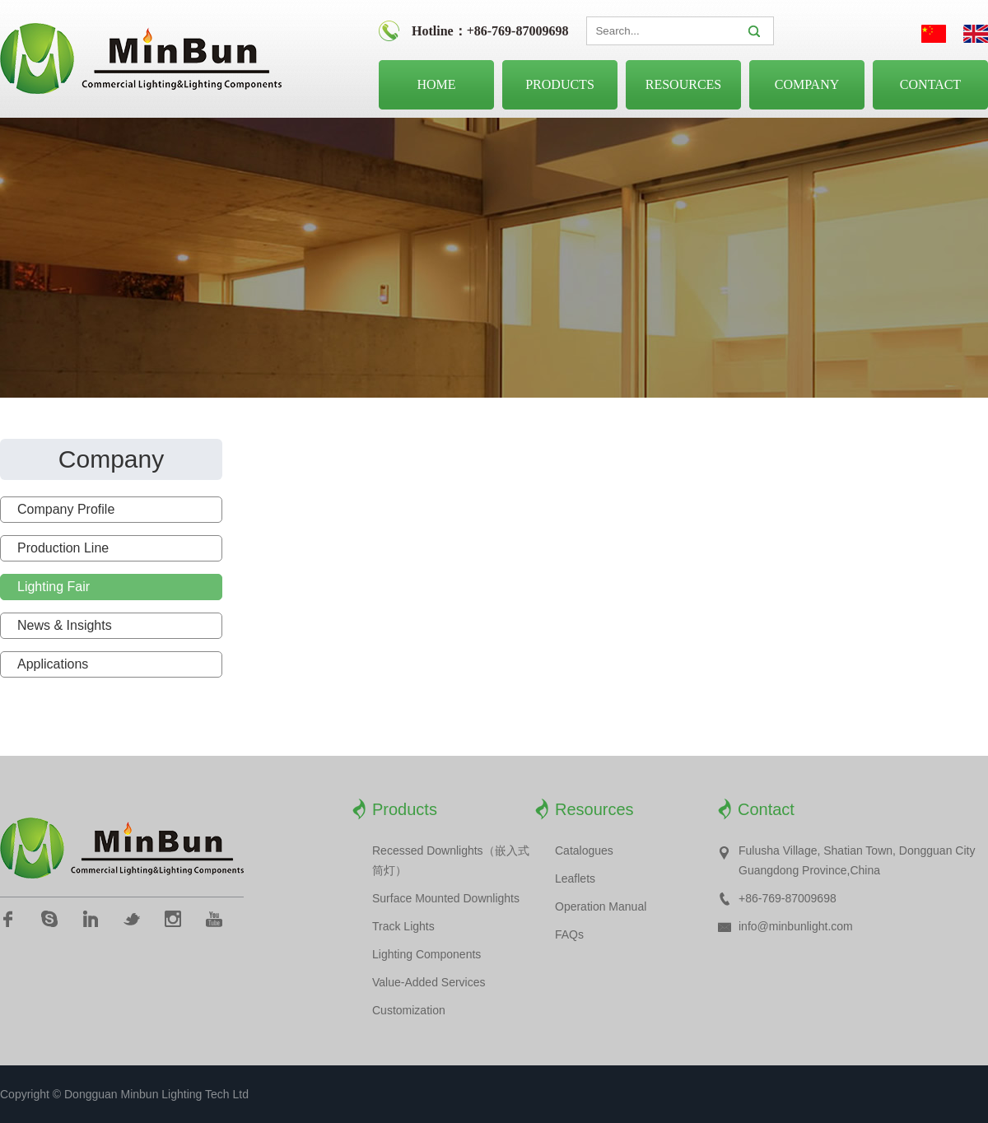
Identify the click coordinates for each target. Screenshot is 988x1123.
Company (807, 84)
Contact (930, 84)
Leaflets (575, 878)
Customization (408, 1010)
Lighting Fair (53, 587)
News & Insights (64, 625)
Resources (683, 84)
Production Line (63, 548)
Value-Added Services (428, 982)
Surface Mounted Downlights (446, 898)
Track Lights (403, 926)
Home (436, 84)
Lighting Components (426, 954)
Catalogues (584, 850)
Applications (52, 664)
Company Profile (65, 509)
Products (559, 84)
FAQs (569, 934)
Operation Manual (600, 906)
